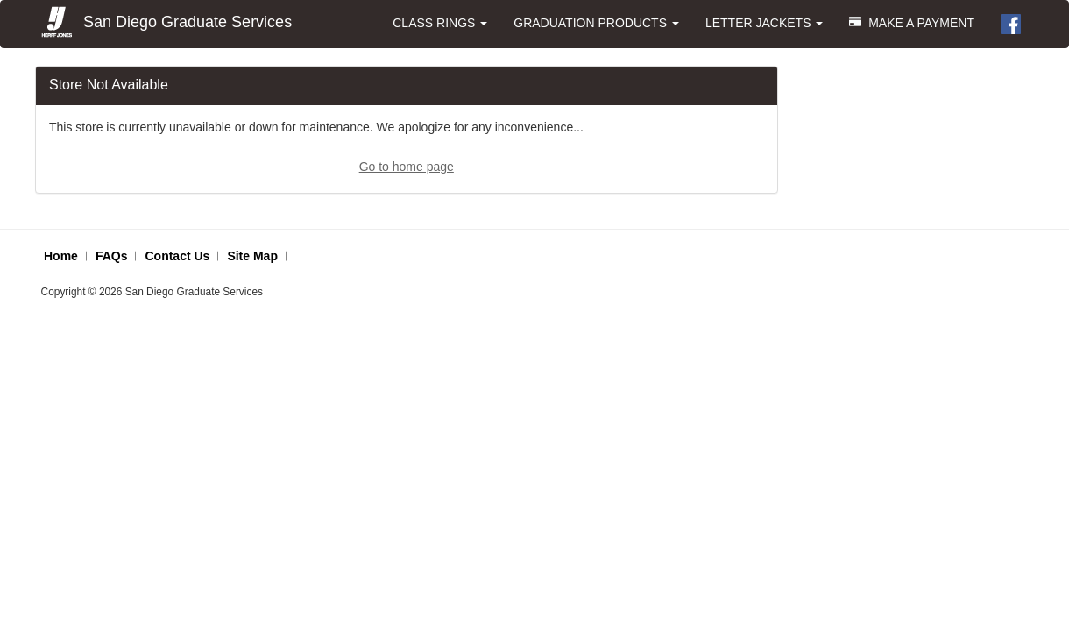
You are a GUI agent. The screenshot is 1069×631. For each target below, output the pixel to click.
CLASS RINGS (440, 23)
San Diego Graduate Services (165, 22)
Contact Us (177, 256)
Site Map (252, 256)
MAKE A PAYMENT (911, 23)
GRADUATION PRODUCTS (596, 23)
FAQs (112, 256)
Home (61, 256)
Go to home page (406, 167)
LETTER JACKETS (764, 23)
